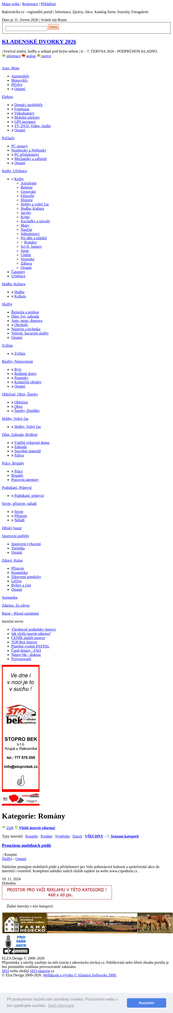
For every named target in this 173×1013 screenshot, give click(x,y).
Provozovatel (21, 659)
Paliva (19, 455)
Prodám (46, 836)
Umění (26, 255)
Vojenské (27, 259)
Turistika (18, 548)
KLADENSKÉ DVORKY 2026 (39, 41)
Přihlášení (48, 4)
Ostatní (19, 89)
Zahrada (20, 447)
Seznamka (9, 597)
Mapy (25, 225)
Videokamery (24, 113)
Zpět (7, 828)
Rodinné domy (25, 374)
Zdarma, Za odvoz (16, 605)
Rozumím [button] (146, 1003)
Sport (25, 251)
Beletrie (27, 187)
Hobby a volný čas (35, 204)
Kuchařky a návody (35, 221)
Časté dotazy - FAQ (26, 650)
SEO (5, 971)
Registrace (30, 4)
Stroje (18, 512)
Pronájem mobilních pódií (26, 845)
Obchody (21, 325)
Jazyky (26, 213)
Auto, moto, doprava (26, 321)
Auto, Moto (11, 68)
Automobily (20, 76)
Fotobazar (21, 109)
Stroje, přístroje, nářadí (19, 504)
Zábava (26, 263)
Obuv (18, 406)
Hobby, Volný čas (15, 419)
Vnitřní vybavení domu (31, 443)
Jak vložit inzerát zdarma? (31, 634)
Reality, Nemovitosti (17, 361)
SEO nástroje (40, 971)
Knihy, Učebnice (14, 171)
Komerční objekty (28, 382)
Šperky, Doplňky (27, 411)
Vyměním (62, 836)
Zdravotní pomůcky (26, 577)
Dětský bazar (12, 528)
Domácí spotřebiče (28, 105)
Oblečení (21, 402)
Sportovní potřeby (15, 536)
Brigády (17, 475)
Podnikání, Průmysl (16, 488)
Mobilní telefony (27, 117)
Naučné (26, 230)
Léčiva (16, 581)
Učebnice (18, 276)
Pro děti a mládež (34, 238)
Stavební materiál (27, 451)
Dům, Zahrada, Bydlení (19, 435)
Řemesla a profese (25, 312)
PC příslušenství (26, 154)
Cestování (28, 192)
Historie (27, 200)
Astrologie (29, 183)
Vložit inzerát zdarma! (34, 828)
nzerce (44, 56)
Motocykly (19, 80)
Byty (18, 369)
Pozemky (21, 378)
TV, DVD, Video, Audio (32, 126)
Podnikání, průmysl (29, 496)
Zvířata (7, 345)
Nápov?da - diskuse (26, 655)
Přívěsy (17, 85)
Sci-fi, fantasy (31, 246)
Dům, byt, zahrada (25, 316)
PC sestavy (19, 146)
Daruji (77, 836)
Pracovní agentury (25, 480)
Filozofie (27, 196)
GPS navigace (24, 122)
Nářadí (19, 520)
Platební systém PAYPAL (30, 646)
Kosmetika (19, 573)
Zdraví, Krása (12, 560)
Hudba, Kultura (32, 208)
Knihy (19, 179)
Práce (18, 471)
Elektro (7, 97)
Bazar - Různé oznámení (20, 613)
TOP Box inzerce (24, 642)
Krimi (25, 217)
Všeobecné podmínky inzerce (33, 629)
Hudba (19, 292)
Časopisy (18, 272)
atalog (28, 56)
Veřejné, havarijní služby (30, 333)
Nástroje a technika (25, 329)
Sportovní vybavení (26, 544)
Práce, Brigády (13, 463)
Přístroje (20, 516)
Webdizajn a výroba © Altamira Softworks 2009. (80, 975)
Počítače (8, 138)
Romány (30, 242)
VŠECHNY (94, 836)
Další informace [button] (61, 1006)
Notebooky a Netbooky (28, 150)
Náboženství (30, 234)
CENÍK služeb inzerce (28, 638)
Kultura (20, 296)
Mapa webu (11, 4)
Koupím (31, 836)
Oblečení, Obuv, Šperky (20, 394)
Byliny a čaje (21, 585)
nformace (11, 56)
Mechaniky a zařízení (30, 159)
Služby (7, 304)
